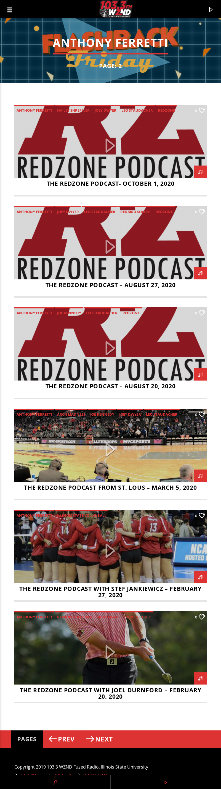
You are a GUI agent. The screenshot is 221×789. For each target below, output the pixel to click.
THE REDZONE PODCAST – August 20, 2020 (111, 386)
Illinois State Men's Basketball (88, 616)
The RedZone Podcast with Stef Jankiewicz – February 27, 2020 (110, 592)
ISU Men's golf (137, 616)
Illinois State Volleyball (81, 515)
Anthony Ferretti (34, 110)
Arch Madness (71, 414)
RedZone (166, 110)
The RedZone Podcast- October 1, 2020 (111, 183)
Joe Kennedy (69, 312)
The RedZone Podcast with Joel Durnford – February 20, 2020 (110, 693)
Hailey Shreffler (73, 110)
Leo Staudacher (137, 110)
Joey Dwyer (105, 110)
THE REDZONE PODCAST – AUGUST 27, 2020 (111, 285)
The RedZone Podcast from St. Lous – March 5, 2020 (110, 487)
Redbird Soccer (135, 211)
